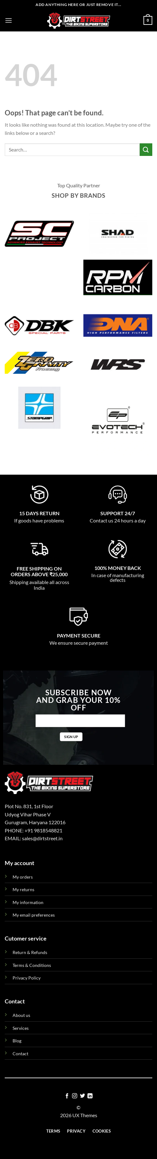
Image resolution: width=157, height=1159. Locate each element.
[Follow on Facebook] (67, 1096)
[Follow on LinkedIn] (90, 1096)
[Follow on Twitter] (82, 1096)
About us (21, 1015)
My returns (23, 889)
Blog (17, 1040)
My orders (23, 877)
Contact (20, 1053)
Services (21, 1028)
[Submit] (146, 149)
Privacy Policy (27, 977)
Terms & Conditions (32, 965)
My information (28, 902)
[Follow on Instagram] (74, 1096)
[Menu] (8, 20)
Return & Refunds (30, 952)
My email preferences (34, 915)
